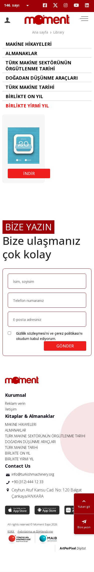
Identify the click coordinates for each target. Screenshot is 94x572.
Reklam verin (15, 403)
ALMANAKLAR (15, 430)
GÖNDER (65, 346)
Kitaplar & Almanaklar (30, 416)
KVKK (11, 531)
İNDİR (29, 173)
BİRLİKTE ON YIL (17, 453)
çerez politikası (67, 333)
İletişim (11, 409)
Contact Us (17, 466)
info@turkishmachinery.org (33, 474)
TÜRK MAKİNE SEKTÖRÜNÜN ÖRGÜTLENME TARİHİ (45, 436)
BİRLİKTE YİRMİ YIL (19, 459)
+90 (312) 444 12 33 (27, 481)
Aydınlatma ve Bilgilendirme (35, 531)
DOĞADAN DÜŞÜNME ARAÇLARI (30, 441)
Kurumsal (15, 395)
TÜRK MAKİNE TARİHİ (21, 447)
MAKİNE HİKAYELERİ (21, 424)
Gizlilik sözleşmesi (30, 333)
